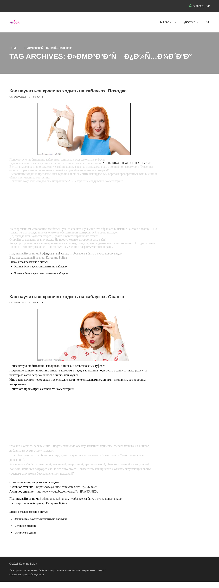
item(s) (201, 5)
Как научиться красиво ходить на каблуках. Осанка (83, 302)
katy (40, 103)
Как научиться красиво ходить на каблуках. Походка (72, 93)
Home (13, 48)
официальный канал (55, 260)
